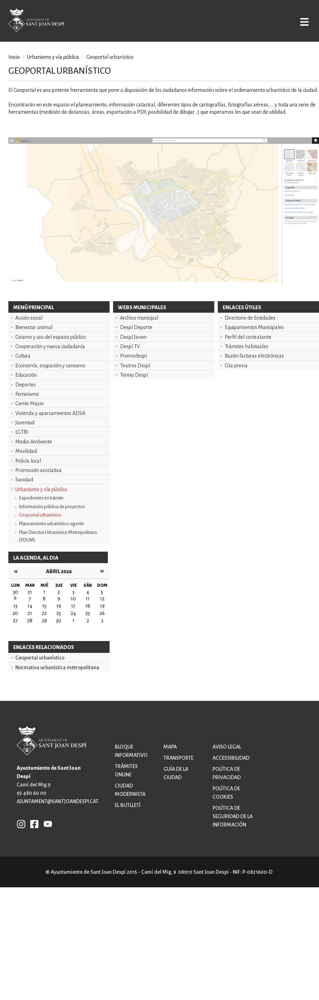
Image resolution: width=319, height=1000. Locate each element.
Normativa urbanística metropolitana (57, 667)
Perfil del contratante (248, 337)
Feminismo (27, 394)
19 (102, 606)
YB (46, 823)
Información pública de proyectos (52, 506)
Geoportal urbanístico (40, 515)
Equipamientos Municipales (254, 327)
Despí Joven (133, 337)
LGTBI (22, 432)
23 (58, 613)
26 (102, 613)
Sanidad (24, 479)
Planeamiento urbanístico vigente (51, 523)
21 (29, 613)
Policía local (28, 461)
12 (102, 598)
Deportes (25, 384)
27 (15, 620)
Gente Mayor (29, 403)
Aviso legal (227, 747)
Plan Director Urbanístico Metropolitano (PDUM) (58, 536)
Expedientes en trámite (41, 498)
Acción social (28, 318)
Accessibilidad (231, 758)
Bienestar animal (34, 327)
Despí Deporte (136, 327)
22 (44, 613)
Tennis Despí (134, 375)
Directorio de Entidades (250, 318)
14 (29, 606)
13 (15, 606)
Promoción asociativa (38, 470)
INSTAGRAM (21, 823)
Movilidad (26, 451)
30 (58, 620)
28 (29, 620)
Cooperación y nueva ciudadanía (50, 346)
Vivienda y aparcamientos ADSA (50, 413)
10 (73, 598)
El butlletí (128, 805)
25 (87, 613)
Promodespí (133, 356)
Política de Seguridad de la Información (233, 816)
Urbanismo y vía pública (41, 489)
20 (15, 613)
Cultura (23, 356)
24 (73, 613)
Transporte (178, 758)
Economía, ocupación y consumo (50, 365)
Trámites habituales (246, 346)
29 (44, 620)
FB (32, 823)
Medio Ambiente (33, 442)
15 (44, 606)
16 (58, 606)
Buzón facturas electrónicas (254, 356)
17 (73, 606)
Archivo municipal (139, 318)
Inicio (14, 57)
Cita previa (236, 365)
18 (87, 606)
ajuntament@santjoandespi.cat (57, 801)
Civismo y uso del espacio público (50, 337)
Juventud (24, 422)
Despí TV (130, 346)
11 (88, 598)
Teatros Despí (135, 365)
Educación (26, 375)
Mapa (170, 747)
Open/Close (300, 21)
